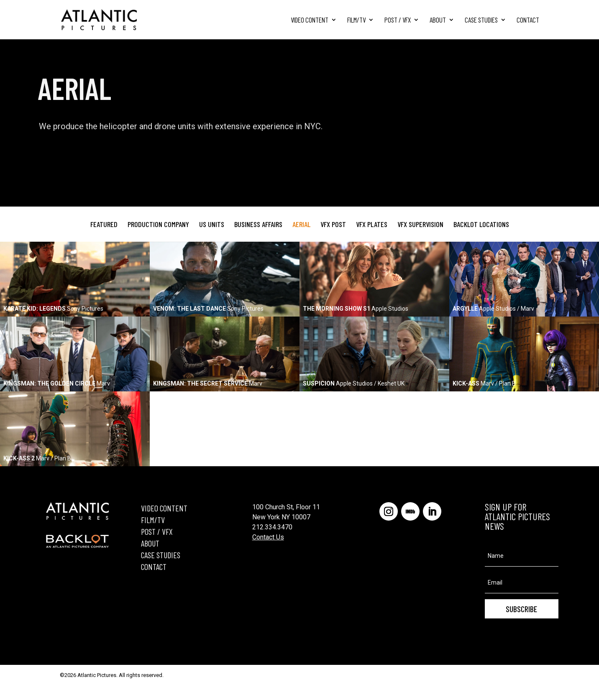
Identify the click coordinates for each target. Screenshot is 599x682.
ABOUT (150, 543)
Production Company (158, 224)
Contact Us (268, 537)
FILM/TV (153, 520)
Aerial (301, 224)
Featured (104, 224)
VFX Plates (371, 224)
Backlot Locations (481, 224)
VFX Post (333, 224)
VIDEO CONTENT (164, 508)
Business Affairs (258, 224)
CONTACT (153, 567)
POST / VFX (157, 531)
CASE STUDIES (160, 555)
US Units (211, 224)
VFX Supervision (420, 224)
